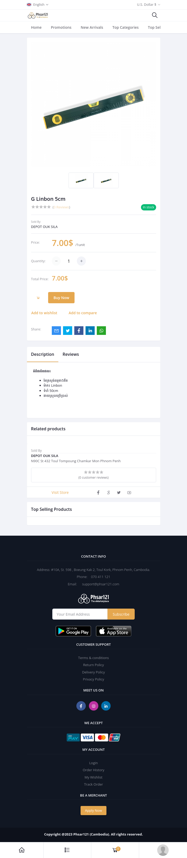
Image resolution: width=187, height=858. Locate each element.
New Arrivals (92, 27)
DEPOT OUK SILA (44, 226)
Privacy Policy (93, 679)
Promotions (61, 27)
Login (93, 762)
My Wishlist (93, 777)
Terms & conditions (93, 657)
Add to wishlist (44, 312)
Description (42, 354)
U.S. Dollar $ (146, 4)
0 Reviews (61, 207)
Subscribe (121, 614)
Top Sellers (157, 27)
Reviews (71, 354)
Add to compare (83, 312)
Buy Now (61, 297)
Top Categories (125, 27)
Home (36, 27)
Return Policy (93, 664)
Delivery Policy (93, 672)
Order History (93, 770)
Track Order (93, 784)
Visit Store (60, 492)
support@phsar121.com (98, 584)
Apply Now (93, 810)
